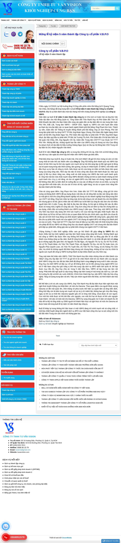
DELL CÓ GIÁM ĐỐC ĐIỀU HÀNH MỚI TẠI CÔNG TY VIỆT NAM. (66, 388)
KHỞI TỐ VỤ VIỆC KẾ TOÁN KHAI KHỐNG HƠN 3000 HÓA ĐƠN (66, 407)
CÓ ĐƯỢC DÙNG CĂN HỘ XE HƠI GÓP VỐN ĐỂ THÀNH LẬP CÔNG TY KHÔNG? (73, 372)
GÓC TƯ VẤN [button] (68, 20)
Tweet (58, 336)
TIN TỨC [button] (77, 20)
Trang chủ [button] (5, 20)
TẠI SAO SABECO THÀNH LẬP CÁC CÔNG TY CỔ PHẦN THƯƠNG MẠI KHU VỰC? (73, 392)
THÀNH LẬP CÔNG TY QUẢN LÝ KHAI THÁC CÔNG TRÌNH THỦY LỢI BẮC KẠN (72, 376)
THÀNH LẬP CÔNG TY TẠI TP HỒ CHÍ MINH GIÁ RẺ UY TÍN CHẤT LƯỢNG (70, 361)
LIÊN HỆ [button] (85, 20)
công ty (54, 179)
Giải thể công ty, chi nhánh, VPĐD (14, 399)
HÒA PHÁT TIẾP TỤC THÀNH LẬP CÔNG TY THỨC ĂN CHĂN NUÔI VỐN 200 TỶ (72, 369)
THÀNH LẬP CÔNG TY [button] (18, 20)
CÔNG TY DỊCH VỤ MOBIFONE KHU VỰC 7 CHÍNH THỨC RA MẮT (67, 395)
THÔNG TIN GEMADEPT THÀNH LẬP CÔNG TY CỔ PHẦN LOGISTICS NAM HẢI (72, 403)
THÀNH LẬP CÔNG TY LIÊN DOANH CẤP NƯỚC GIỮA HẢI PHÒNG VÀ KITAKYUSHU (74, 399)
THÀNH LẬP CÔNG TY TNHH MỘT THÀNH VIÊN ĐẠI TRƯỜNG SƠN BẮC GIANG (72, 365)
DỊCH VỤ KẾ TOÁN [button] (34, 20)
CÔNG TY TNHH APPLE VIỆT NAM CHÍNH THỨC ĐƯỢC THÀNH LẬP (68, 380)
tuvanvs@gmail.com (23, 450)
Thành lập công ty (8, 390)
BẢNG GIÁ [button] (58, 20)
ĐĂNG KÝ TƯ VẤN (110, 541)
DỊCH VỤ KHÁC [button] (48, 20)
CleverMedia (67, 538)
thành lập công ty (52, 321)
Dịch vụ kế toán (45, 324)
